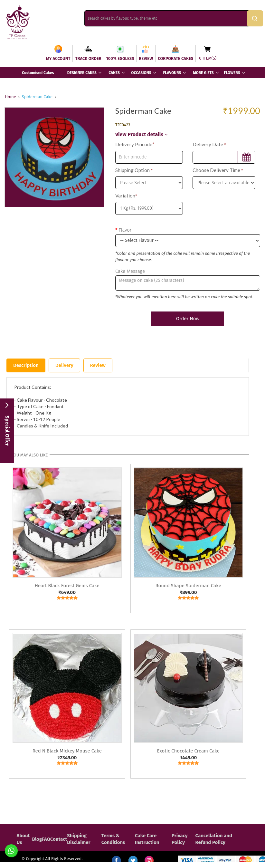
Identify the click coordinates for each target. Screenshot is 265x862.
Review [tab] (98, 365)
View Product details (141, 134)
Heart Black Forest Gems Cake (67, 586)
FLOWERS (232, 73)
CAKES (114, 73)
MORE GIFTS (203, 73)
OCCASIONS (141, 73)
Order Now (187, 318)
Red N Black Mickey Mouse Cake (67, 751)
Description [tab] (26, 365)
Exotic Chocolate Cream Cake (188, 751)
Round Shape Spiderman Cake (188, 586)
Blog (37, 839)
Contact (58, 839)
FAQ (46, 839)
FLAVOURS (172, 73)
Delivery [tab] (64, 365)
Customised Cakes (38, 73)
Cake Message (130, 271)
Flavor (124, 230)
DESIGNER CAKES (82, 73)
